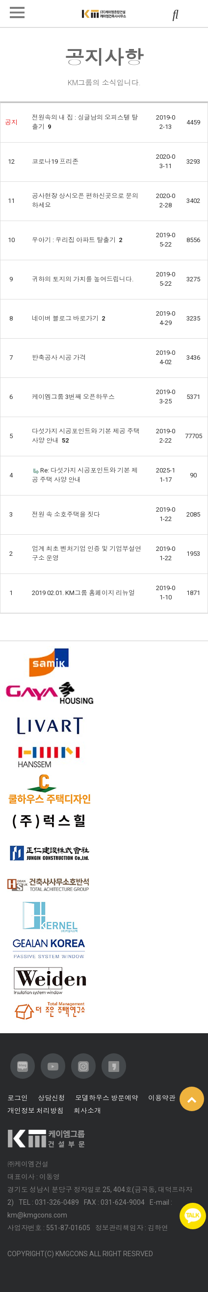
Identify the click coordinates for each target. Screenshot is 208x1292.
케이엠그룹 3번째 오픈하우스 (73, 396)
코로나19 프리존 (55, 161)
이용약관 (162, 1098)
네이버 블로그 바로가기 (68, 318)
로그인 (17, 1098)
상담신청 (51, 1098)
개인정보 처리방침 (35, 1111)
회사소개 (87, 1111)
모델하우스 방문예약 (106, 1098)
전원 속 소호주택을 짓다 (66, 514)
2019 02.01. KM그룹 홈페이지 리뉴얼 (83, 592)
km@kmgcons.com (37, 1215)
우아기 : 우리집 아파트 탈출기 (77, 240)
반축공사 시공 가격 (59, 357)
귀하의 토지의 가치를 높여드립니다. (82, 279)
